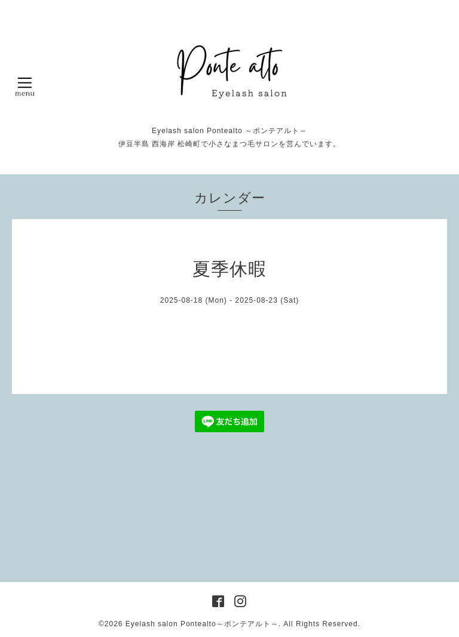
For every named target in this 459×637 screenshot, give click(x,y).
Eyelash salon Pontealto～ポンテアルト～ (202, 624)
